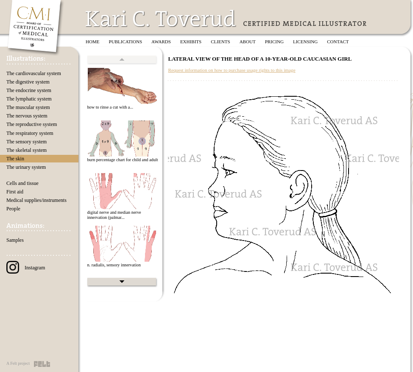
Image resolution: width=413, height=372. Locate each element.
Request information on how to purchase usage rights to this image (231, 70)
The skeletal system (26, 150)
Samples (15, 240)
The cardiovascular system (33, 73)
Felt (42, 364)
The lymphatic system (29, 99)
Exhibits (190, 41)
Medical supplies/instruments (36, 200)
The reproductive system (31, 124)
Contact (338, 41)
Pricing (274, 41)
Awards (161, 41)
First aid (14, 192)
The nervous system (26, 116)
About (248, 41)
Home (93, 41)
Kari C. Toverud (161, 18)
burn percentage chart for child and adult (122, 159)
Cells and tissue (22, 183)
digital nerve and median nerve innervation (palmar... (114, 215)
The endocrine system (28, 90)
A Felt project (18, 363)
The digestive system (28, 82)
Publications (125, 41)
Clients (220, 41)
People (13, 209)
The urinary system (26, 167)
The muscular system (28, 107)
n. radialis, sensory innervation (113, 265)
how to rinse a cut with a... (110, 107)
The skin (15, 159)
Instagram (25, 267)
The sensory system (26, 142)
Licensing (305, 41)
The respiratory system (29, 133)
